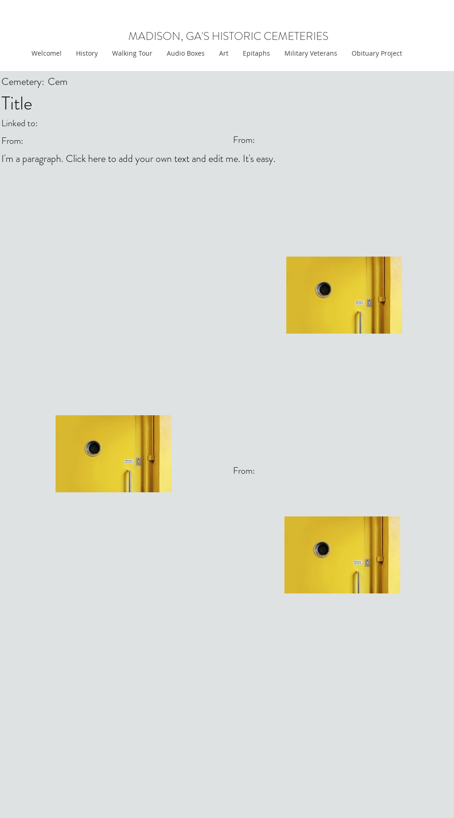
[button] (223, 53)
